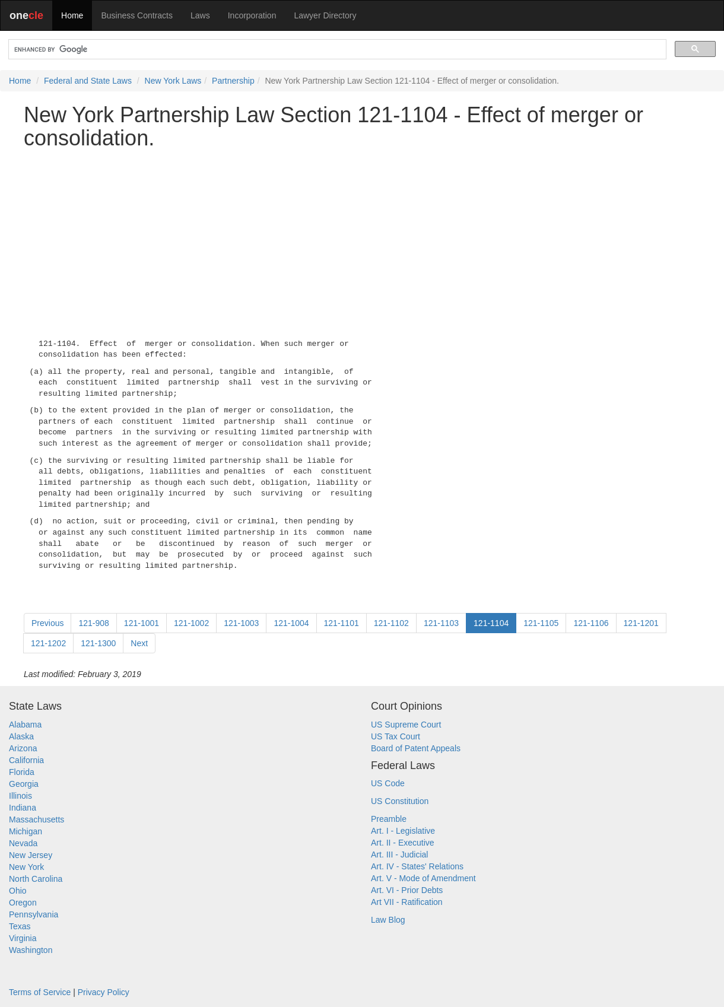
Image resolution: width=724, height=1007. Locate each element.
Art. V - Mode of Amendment (423, 878)
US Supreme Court (406, 724)
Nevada (23, 843)
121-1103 (441, 623)
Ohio (18, 890)
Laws (200, 15)
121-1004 (291, 623)
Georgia (24, 784)
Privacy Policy (103, 992)
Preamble (389, 819)
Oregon (23, 902)
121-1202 (48, 643)
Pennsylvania (33, 914)
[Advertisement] (362, 241)
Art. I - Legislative (403, 831)
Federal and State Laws (88, 80)
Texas (20, 926)
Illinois (20, 795)
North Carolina (35, 879)
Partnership (233, 80)
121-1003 (241, 623)
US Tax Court (395, 736)
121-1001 (141, 623)
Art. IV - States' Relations (417, 866)
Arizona (23, 748)
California (26, 760)
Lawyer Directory (325, 15)
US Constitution (399, 801)
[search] (336, 49)
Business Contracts (137, 15)
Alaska (21, 736)
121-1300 (98, 643)
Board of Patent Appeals (416, 748)
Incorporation (252, 15)
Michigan (25, 831)
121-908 (93, 623)
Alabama (25, 724)
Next (139, 643)
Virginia (22, 938)
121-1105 (540, 623)
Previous (47, 623)
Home (72, 15)
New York (26, 867)
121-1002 (191, 623)
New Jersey (30, 855)
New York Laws (173, 80)
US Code (388, 783)
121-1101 (341, 623)
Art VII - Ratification (407, 902)
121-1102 (391, 623)
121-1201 (641, 623)
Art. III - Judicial (399, 854)
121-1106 (590, 623)
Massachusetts (36, 819)
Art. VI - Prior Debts (407, 890)
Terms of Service (40, 992)
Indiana (22, 807)
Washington (30, 950)
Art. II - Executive (402, 842)
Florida (21, 772)
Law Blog (388, 920)
